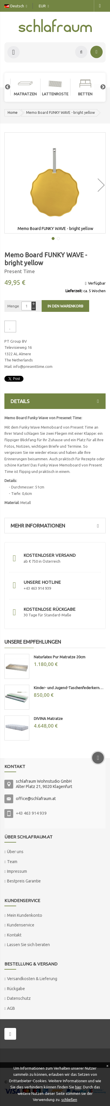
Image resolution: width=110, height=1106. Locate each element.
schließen (69, 1099)
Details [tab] (56, 401)
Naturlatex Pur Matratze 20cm (59, 657)
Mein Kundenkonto (24, 915)
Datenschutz (19, 998)
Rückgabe (16, 988)
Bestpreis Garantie (24, 881)
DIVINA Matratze (48, 718)
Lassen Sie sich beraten (28, 944)
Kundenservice (20, 925)
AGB (11, 1008)
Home (13, 112)
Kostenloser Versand (49, 555)
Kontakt (14, 935)
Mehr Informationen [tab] (56, 525)
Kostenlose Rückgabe (49, 609)
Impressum (17, 871)
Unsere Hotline (42, 582)
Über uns (15, 851)
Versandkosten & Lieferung (32, 978)
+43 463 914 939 (31, 813)
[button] (100, 183)
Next (100, 87)
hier (78, 1087)
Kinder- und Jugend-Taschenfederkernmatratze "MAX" (70, 688)
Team (12, 861)
